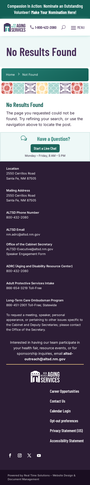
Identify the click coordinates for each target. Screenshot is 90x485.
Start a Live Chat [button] (45, 148)
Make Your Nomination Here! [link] (53, 12)
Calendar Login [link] (60, 410)
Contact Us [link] (57, 400)
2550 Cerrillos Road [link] (20, 173)
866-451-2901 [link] (16, 305)
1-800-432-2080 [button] (45, 27)
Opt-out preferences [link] (64, 420)
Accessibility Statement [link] (67, 440)
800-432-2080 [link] (17, 217)
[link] (14, 27)
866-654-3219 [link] (17, 288)
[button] (77, 27)
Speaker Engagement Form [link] (26, 254)
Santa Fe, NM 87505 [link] (21, 178)
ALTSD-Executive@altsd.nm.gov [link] (29, 249)
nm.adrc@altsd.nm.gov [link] (23, 234)
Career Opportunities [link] (64, 391)
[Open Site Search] (63, 27)
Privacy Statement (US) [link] (66, 430)
